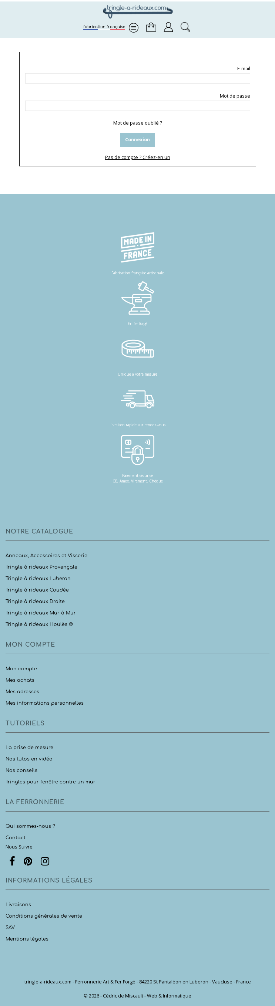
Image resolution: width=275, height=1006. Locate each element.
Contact (16, 837)
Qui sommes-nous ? (30, 826)
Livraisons (18, 904)
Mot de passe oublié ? (137, 123)
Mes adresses (22, 691)
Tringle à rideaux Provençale (41, 567)
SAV (10, 927)
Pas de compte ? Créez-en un (137, 157)
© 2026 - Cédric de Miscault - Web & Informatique (137, 996)
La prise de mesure (29, 747)
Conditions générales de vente (44, 916)
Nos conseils (21, 770)
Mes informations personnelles (45, 703)
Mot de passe (235, 96)
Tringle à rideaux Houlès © (39, 624)
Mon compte (21, 668)
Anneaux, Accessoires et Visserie (46, 555)
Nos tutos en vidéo (29, 759)
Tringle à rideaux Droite (35, 601)
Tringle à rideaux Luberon (38, 578)
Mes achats (20, 680)
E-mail (243, 68)
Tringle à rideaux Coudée (37, 590)
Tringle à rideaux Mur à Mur (41, 613)
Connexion (137, 139)
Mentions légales (27, 939)
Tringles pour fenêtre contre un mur (50, 782)
